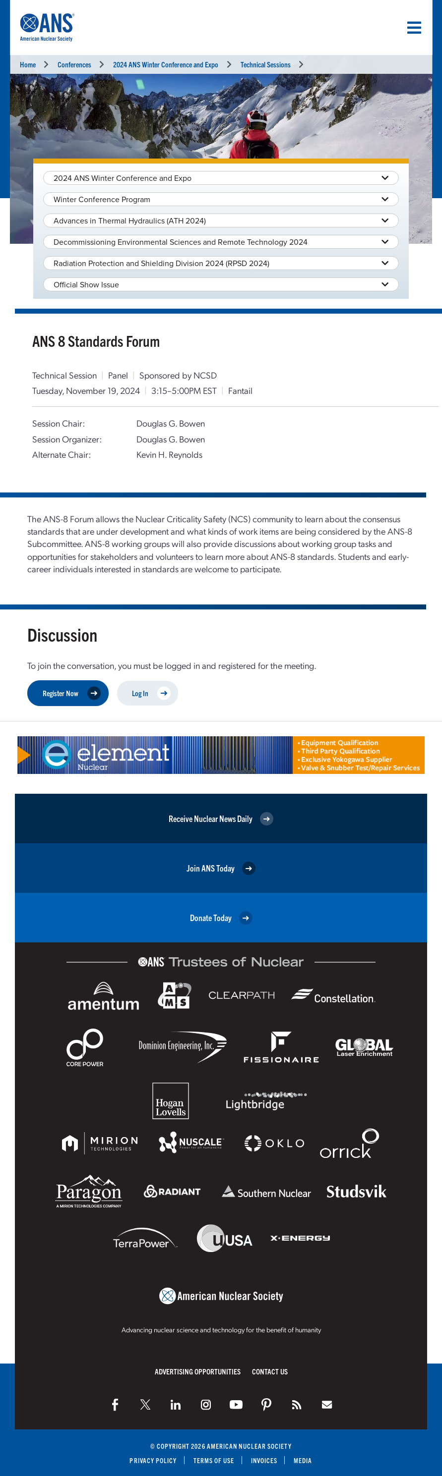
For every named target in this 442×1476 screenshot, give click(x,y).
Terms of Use (214, 1460)
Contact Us (270, 1371)
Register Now (72, 693)
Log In (151, 693)
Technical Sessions (266, 64)
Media (303, 1460)
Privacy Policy (153, 1460)
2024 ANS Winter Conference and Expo (165, 64)
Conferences (74, 64)
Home (28, 64)
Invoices (264, 1460)
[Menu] (414, 28)
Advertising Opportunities (198, 1371)
